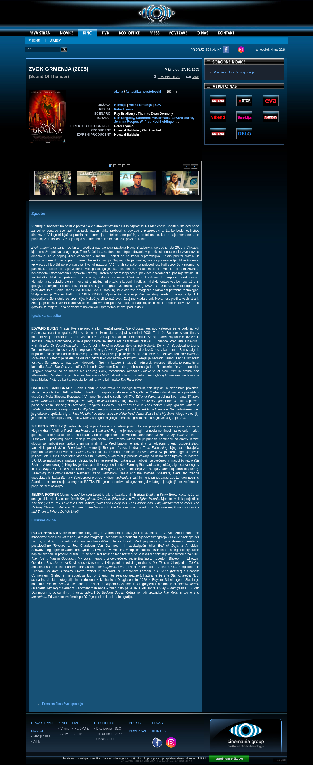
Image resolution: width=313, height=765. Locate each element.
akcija (118, 91)
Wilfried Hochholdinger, (158, 122)
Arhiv (36, 741)
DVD (75, 723)
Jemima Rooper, (127, 122)
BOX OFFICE (104, 723)
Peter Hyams (124, 109)
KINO (62, 723)
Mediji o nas (41, 736)
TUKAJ (201, 758)
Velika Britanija (140, 105)
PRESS (135, 723)
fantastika (133, 91)
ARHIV (55, 40)
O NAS (157, 723)
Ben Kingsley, (125, 118)
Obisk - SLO (105, 739)
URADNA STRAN (167, 77)
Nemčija (120, 105)
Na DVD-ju (81, 728)
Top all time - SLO (109, 734)
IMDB (192, 77)
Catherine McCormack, (153, 118)
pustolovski (152, 91)
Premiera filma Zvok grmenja (62, 704)
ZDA (157, 105)
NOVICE (37, 731)
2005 (81, 69)
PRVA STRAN (42, 723)
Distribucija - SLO (108, 728)
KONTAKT (160, 731)
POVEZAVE (138, 731)
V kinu (64, 728)
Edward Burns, (182, 118)
